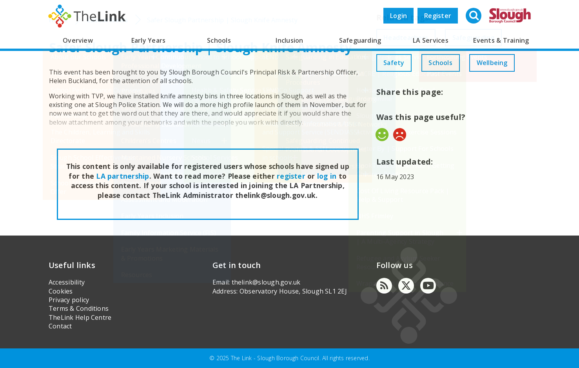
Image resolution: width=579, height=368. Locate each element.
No (400, 160)
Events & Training (501, 40)
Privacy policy (69, 299)
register (291, 176)
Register (437, 15)
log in (326, 176)
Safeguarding (360, 40)
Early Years (148, 40)
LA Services (430, 40)
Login (398, 15)
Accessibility (67, 282)
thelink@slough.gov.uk (266, 282)
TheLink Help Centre (80, 317)
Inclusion (289, 40)
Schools (219, 40)
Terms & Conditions (79, 308)
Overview (78, 40)
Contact (60, 326)
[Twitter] (406, 286)
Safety (395, 62)
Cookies (61, 291)
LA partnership (122, 176)
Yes (382, 160)
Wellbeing (400, 88)
